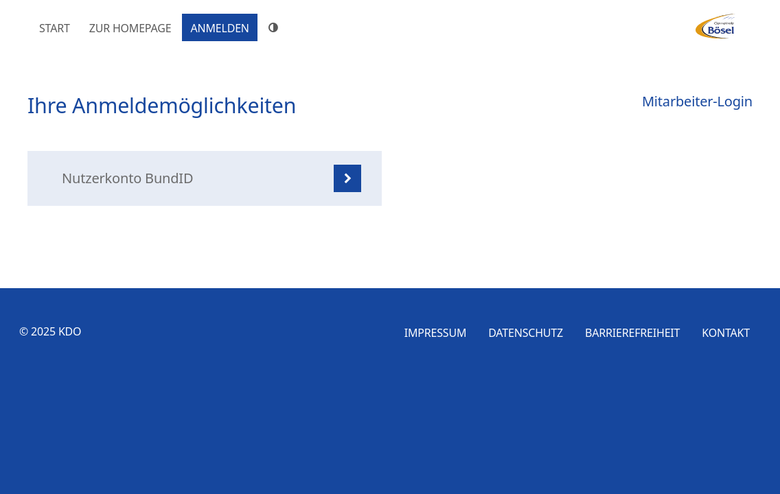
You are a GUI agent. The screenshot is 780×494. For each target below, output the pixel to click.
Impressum (435, 332)
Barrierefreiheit (632, 332)
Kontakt (726, 332)
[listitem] (204, 178)
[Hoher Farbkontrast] (275, 27)
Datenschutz (525, 332)
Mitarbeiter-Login (697, 101)
